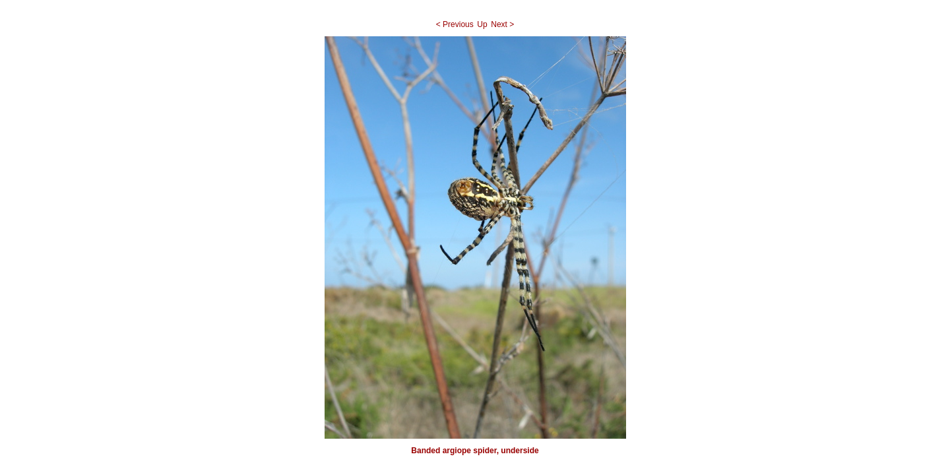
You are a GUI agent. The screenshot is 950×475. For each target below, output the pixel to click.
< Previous (455, 24)
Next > (502, 24)
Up (482, 24)
